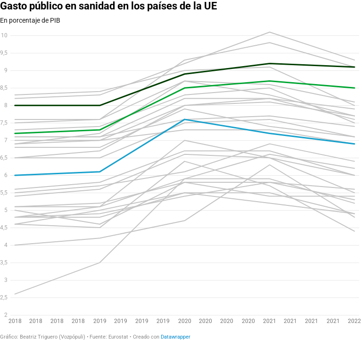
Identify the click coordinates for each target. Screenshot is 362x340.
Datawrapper (175, 337)
